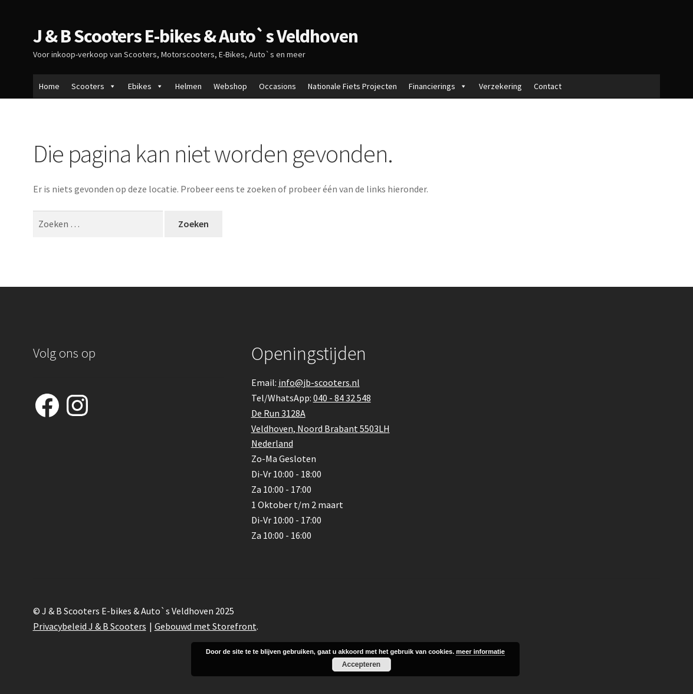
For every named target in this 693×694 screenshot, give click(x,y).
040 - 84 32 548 (342, 398)
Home (49, 86)
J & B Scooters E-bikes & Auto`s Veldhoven (195, 36)
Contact (547, 86)
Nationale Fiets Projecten (352, 86)
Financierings (438, 86)
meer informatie (480, 651)
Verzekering (500, 86)
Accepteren (361, 664)
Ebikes (145, 86)
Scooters (93, 86)
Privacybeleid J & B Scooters (89, 626)
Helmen (188, 86)
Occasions (277, 86)
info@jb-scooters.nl (319, 382)
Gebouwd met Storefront (206, 626)
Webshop (230, 86)
